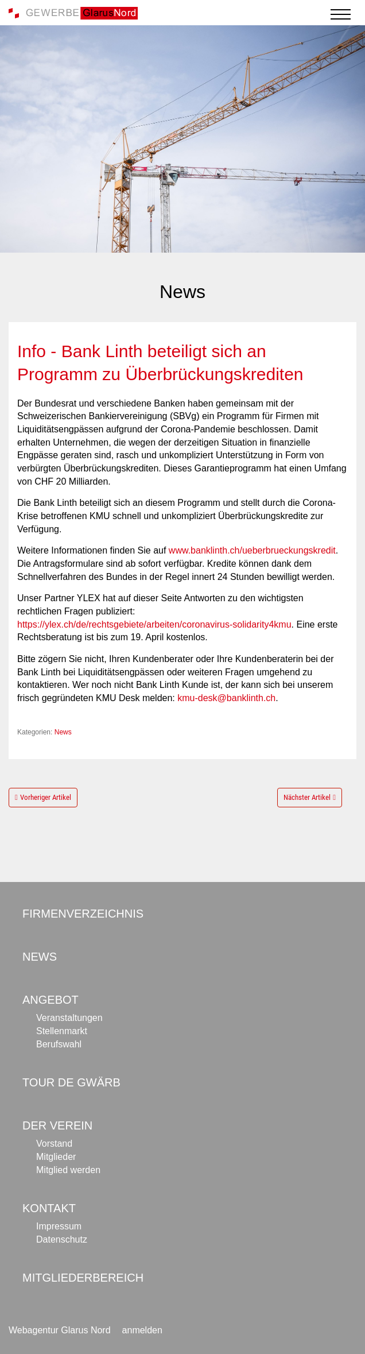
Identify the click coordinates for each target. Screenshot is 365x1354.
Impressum (58, 1226)
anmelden (142, 1330)
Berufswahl (58, 1044)
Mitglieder (56, 1157)
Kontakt (49, 1208)
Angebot (50, 999)
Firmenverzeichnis (82, 913)
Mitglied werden (68, 1170)
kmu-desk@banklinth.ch (226, 698)
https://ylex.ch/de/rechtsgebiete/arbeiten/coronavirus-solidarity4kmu (154, 624)
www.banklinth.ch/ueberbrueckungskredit (252, 550)
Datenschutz (61, 1239)
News (63, 732)
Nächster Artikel (307, 797)
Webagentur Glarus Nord (60, 1330)
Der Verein (57, 1125)
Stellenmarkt (61, 1031)
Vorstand (54, 1143)
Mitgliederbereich (82, 1277)
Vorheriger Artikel (45, 797)
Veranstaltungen (69, 1018)
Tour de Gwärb (71, 1082)
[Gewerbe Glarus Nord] (73, 12)
